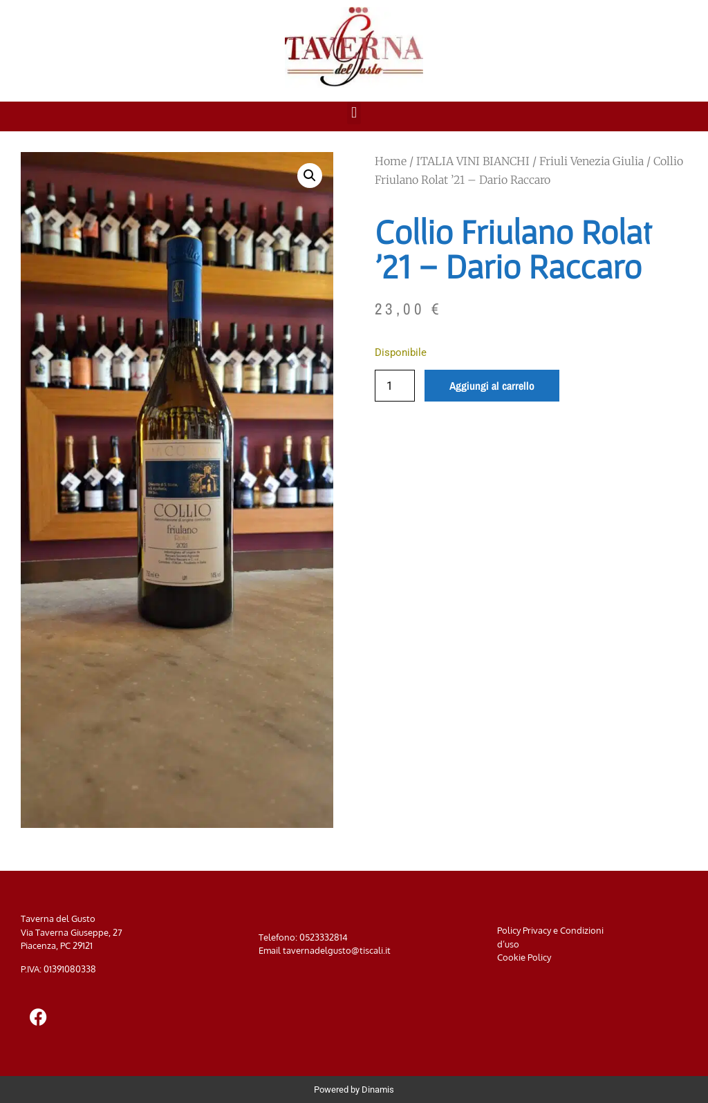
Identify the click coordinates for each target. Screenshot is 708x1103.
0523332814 (323, 937)
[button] (353, 113)
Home (391, 161)
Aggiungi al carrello (491, 385)
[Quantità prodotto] (395, 386)
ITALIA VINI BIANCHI (473, 161)
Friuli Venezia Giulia (591, 161)
